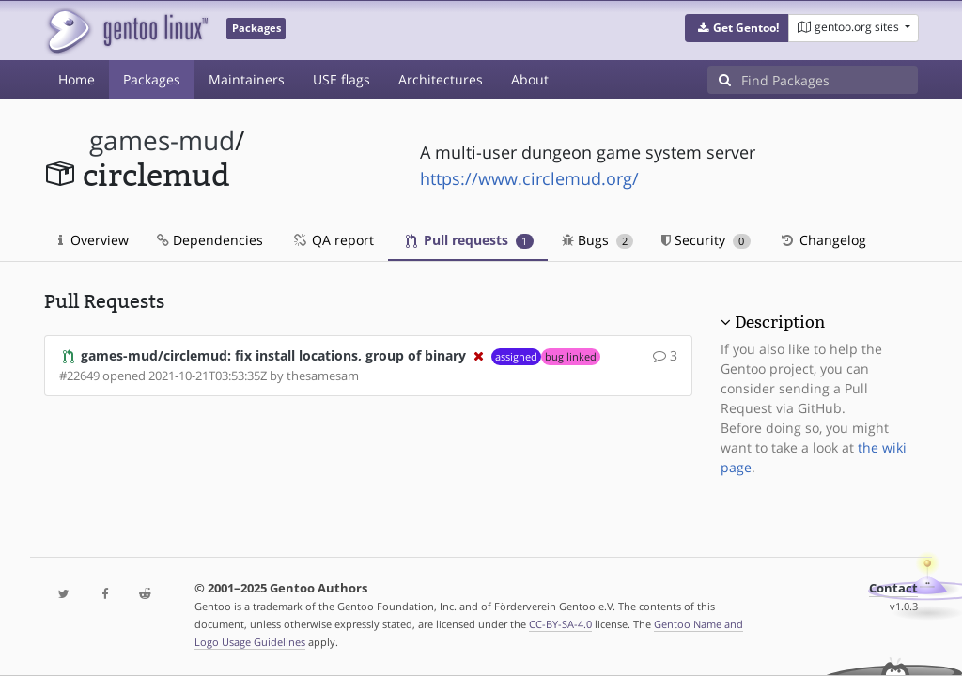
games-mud (162, 140)
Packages (151, 79)
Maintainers (247, 79)
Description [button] (780, 322)
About (530, 79)
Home (76, 79)
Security (706, 240)
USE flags (341, 79)
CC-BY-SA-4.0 (560, 624)
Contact (893, 588)
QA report (332, 240)
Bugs (598, 240)
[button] (737, 28)
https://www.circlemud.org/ (529, 178)
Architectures (440, 79)
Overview (93, 240)
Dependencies (210, 240)
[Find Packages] (829, 80)
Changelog (822, 240)
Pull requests (470, 240)
